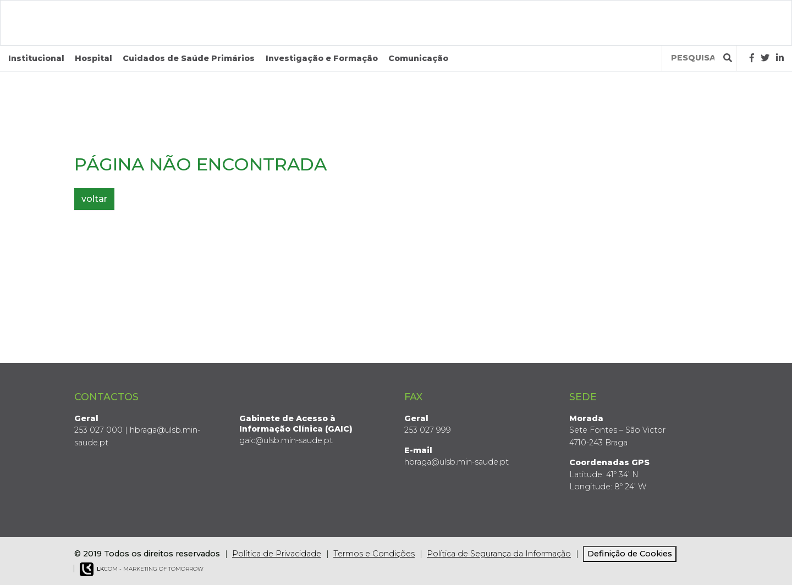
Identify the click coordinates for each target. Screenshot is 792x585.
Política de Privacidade (276, 554)
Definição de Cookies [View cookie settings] (629, 554)
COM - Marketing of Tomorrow (142, 569)
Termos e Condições (374, 554)
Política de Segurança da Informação (499, 554)
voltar (94, 199)
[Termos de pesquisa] (693, 58)
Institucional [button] (36, 58)
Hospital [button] (93, 58)
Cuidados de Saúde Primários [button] (189, 58)
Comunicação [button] (418, 58)
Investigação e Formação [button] (322, 58)
